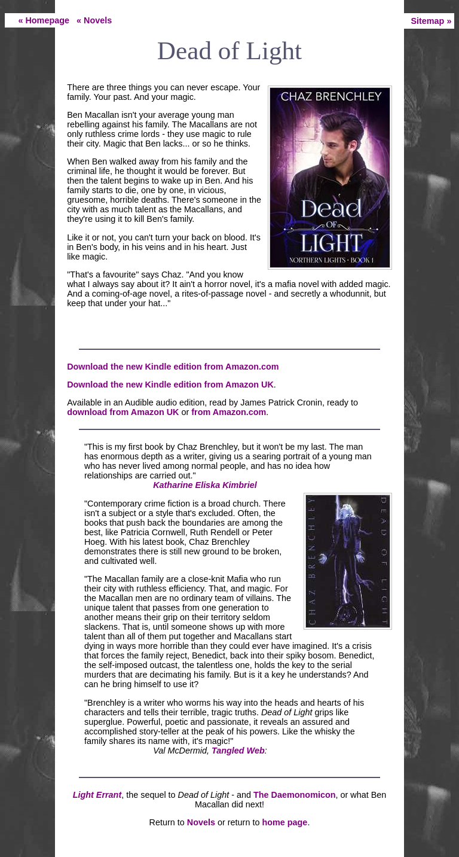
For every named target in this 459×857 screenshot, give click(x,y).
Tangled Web (238, 750)
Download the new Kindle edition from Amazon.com (173, 366)
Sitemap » (431, 21)
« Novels (94, 20)
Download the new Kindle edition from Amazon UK (170, 384)
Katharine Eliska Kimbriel (205, 485)
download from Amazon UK (123, 412)
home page (284, 822)
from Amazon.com (228, 412)
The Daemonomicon (294, 795)
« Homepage (43, 20)
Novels (201, 822)
